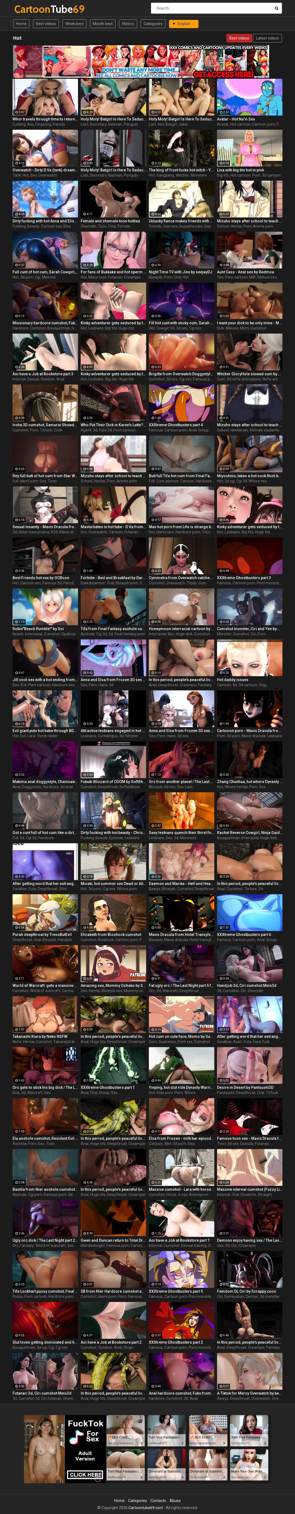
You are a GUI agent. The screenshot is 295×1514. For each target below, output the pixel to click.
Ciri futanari (51, 1398)
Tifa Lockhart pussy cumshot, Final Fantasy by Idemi (45, 1291)
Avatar (223, 124)
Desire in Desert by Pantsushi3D (245, 1087)
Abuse (175, 1500)
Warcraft (170, 991)
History (128, 24)
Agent (86, 430)
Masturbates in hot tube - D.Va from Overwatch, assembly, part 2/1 (113, 527)
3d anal (66, 787)
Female (124, 226)
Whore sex (258, 481)
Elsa (67, 226)
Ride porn (164, 1092)
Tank (17, 175)
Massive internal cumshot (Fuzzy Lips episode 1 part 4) (249, 1189)
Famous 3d (52, 583)
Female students (264, 430)
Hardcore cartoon (211, 481)
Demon (252, 1296)
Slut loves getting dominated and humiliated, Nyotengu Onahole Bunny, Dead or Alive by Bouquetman (45, 1342)
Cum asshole (167, 481)
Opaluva (68, 634)
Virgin (128, 1347)
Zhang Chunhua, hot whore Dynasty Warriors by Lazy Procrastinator (249, 781)
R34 (54, 532)
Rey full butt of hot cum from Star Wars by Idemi (45, 476)
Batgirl (171, 124)
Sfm (63, 889)
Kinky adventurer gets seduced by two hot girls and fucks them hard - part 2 (113, 323)
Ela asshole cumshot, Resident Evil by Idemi (45, 1138)
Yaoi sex (170, 226)
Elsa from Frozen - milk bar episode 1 (181, 1138)
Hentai (236, 226)
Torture (250, 889)
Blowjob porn (127, 583)
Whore (189, 1092)
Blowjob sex (112, 991)
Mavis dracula (71, 532)
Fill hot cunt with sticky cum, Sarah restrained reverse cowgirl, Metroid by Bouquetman (181, 323)
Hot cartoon (240, 124)
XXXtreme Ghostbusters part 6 (244, 934)
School (223, 226)
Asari (237, 1041)
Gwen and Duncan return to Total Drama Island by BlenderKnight (113, 1240)
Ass (30, 124)
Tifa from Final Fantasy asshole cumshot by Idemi (113, 629)
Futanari (115, 277)
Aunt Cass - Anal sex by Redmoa (245, 272)
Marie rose (97, 277)
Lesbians (96, 328)
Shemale (88, 226)
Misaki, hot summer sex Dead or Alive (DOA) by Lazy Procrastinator (113, 883)
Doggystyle (31, 787)
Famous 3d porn (142, 1296)
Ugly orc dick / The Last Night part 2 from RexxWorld (45, 1240)
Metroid (48, 277)
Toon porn (210, 532)
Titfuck (46, 430)
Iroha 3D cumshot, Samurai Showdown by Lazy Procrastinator (45, 425)
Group (203, 430)
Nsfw (17, 1041)
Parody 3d (72, 583)
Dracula (246, 1143)
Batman (115, 124)
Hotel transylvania (34, 532)
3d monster (270, 1296)
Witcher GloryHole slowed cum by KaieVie (249, 374)
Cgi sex (195, 328)
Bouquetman (58, 328)
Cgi (37, 277)
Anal (60, 379)
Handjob (65, 940)
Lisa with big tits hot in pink (240, 170)
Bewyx (154, 889)
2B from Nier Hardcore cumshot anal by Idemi (113, 1291)
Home (21, 24)
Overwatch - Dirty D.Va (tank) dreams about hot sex (45, 170)
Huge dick (184, 634)
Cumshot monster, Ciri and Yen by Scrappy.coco (249, 629)
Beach (18, 634)
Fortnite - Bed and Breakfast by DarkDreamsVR (113, 578)
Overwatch (47, 175)
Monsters (199, 175)
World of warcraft (45, 991)
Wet (167, 1143)
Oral (177, 277)
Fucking (19, 124)
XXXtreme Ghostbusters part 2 (176, 1342)
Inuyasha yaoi (191, 226)
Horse (171, 1194)
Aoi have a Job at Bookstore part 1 (179, 1240)
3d (95, 430)
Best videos (46, 24)
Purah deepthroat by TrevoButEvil (42, 934)
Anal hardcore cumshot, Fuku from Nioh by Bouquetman (181, 1393)
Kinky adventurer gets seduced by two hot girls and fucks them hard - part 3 (249, 527)
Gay (207, 226)
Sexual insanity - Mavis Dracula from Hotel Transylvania (45, 527)
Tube (28, 9)
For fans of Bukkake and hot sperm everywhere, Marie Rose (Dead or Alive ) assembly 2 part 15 (113, 272)
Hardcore (20, 328)
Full (15, 481)
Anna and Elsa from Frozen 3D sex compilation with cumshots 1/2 (113, 680)
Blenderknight (93, 1245)
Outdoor (48, 379)
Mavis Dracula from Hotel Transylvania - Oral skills (181, 934)
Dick (220, 328)
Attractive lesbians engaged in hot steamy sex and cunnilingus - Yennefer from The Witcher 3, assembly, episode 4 (113, 731)
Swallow (20, 889)
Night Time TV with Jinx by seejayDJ (180, 272)
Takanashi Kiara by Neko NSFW (40, 1036)
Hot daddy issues (232, 680)
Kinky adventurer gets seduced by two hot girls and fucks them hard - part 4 (113, 374)
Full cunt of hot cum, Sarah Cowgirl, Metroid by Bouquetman (45, 272)
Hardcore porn (188, 532)
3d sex (181, 328)
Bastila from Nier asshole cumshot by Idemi (45, 1189)
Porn (256, 175)
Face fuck (261, 1041)
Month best (103, 24)
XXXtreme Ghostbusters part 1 (108, 1087)
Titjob (192, 583)
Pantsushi (225, 1092)
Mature (232, 328)
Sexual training (194, 1245)
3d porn (26, 277)
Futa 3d (105, 430)
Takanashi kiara (66, 1041)
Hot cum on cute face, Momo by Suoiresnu (181, 1036)
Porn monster (269, 583)
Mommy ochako (138, 991)
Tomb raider (47, 736)
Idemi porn (29, 481)
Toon (102, 226)
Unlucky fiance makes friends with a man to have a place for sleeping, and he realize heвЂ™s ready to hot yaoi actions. (181, 221)
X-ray (182, 1194)
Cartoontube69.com (145, 1508)
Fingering (43, 124)
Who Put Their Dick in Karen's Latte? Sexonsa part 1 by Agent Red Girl (113, 425)
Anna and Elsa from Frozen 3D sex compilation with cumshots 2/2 (181, 731)
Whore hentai (236, 787)
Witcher (182, 175)
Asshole (88, 634)
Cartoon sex (51, 226)
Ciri (253, 634)
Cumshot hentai (208, 1041)
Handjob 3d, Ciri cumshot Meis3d (246, 985)
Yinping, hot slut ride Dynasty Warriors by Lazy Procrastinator (181, 1087)
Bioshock (106, 940)
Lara (31, 736)
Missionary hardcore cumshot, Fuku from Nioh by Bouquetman (45, 323)
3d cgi (230, 481)
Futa (112, 226)
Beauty (33, 226)
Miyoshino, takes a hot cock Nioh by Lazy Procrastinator (249, 476)
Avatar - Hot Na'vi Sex (236, 119)
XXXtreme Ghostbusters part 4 (176, 425)
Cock (58, 430)
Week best (74, 24)
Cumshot (38, 328)
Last (84, 124)
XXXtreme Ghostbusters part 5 (176, 1291)
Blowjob (155, 277)
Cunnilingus (108, 736)
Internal (19, 379)
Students (248, 1194)
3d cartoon (271, 175)
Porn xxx (185, 1041)
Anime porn (263, 226)
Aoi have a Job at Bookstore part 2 (111, 1342)
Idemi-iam (165, 532)
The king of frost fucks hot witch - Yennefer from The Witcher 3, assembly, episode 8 (181, 170)
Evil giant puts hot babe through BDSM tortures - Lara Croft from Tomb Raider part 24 (45, 731)
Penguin (131, 124)
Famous (156, 430)
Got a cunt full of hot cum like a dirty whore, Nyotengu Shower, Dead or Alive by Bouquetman (45, 832)
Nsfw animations (277, 379)
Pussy (18, 1296)
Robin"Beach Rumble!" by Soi (38, 629)
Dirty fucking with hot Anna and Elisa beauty (45, 221)
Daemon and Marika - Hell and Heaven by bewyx (181, 883)
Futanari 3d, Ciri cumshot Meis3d (42, 1393)
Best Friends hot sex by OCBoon (41, 578)
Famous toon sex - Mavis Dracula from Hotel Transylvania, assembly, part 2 (249, 1138)
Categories (153, 24)
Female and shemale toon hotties (110, 221)
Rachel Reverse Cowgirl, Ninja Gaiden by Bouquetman (249, 832)
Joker (183, 124)
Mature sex (267, 277)
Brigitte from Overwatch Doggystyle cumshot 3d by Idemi (181, 374)
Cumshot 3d (29, 1398)
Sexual (33, 379)
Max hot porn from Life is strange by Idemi (181, 527)
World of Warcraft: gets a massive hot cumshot (45, 985)
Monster (224, 634)
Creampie (132, 277)
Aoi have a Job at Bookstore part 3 (43, 374)
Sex (33, 175)
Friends (155, 226)
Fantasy (205, 685)
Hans (103, 685)
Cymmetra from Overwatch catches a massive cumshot (181, 578)
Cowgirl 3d (165, 328)
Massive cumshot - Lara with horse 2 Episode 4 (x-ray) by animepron (181, 1189)
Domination (234, 1296)
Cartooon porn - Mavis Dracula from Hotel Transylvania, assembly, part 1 (249, 731)
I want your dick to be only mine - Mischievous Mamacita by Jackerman (249, 323)
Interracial (33, 634)
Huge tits (126, 328)
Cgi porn (35, 1194)
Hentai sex (239, 430)
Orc (152, 991)
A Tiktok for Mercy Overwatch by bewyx (249, 1393)
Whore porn (127, 889)
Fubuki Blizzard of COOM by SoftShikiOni (113, 781)
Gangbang (165, 175)
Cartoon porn (263, 124)
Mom (244, 328)
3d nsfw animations (244, 379)
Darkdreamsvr (93, 583)
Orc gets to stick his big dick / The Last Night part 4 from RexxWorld (45, 1087)
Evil (23, 685)
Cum (221, 379)
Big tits (223, 175)
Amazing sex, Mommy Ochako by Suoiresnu (113, 985)
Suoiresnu (167, 1041)
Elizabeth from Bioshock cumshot (111, 934)
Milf (252, 277)
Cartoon (187, 481)
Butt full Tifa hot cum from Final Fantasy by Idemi (181, 476)
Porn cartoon (236, 277)
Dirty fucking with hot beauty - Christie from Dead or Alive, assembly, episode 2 (113, 832)
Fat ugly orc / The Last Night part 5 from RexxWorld (181, 985)
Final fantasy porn (130, 634)
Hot (161, 124)
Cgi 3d (241, 481)
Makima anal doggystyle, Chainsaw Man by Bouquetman (45, 781)
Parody (59, 124)
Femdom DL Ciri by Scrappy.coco (246, 1291)
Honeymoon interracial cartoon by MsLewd (181, 629)
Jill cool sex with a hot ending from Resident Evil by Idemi (45, 680)
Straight (265, 1194)
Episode (116, 838)
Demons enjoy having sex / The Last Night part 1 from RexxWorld (249, 1240)
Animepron (198, 1194)
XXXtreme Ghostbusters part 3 (244, 578)
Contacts (158, 1500)
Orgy (263, 685)
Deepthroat (168, 685)
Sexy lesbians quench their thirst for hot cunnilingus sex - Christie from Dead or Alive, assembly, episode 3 (181, 832)
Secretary (98, 124)
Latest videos (267, 38)
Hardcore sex (63, 685)
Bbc (171, 634)
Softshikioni (129, 787)
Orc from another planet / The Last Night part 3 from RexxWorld (181, 781)
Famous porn (204, 379)
